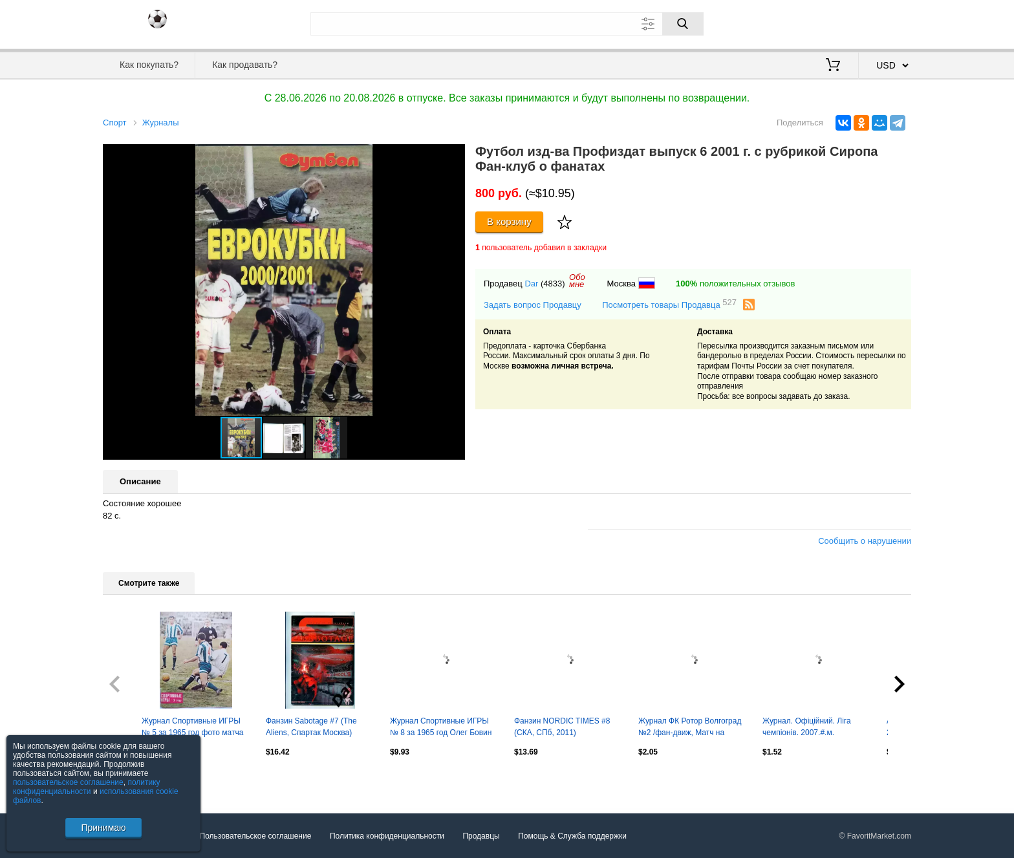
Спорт (115, 122)
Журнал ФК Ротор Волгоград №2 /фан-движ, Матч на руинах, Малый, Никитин (689, 728)
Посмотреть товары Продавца (669, 304)
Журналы (160, 122)
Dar (531, 283)
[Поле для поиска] (507, 24)
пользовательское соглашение (68, 782)
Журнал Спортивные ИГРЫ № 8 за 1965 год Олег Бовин (440, 726)
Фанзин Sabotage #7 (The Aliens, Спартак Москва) (311, 726)
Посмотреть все (131, 779)
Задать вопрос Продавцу (532, 305)
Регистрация (884, 22)
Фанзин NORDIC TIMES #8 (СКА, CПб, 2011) (562, 726)
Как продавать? (244, 64)
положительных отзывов (735, 283)
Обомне (577, 280)
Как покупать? (149, 64)
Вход (835, 22)
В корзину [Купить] (509, 221)
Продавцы (480, 836)
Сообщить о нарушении (864, 541)
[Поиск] (683, 24)
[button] (453, 155)
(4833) (553, 283)
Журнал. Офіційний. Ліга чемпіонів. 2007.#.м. (806, 726)
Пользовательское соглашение (256, 836)
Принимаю (103, 827)
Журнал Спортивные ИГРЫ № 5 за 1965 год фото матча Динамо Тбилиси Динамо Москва (192, 728)
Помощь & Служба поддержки (572, 836)
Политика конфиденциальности (387, 836)
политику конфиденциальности (86, 787)
